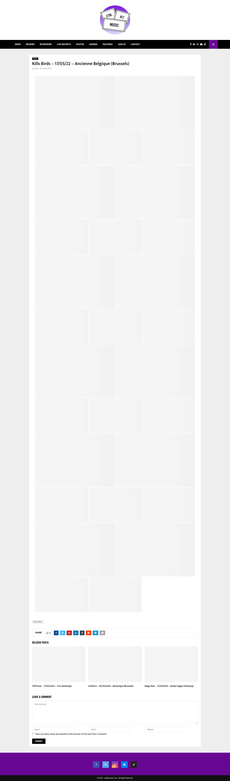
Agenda (93, 44)
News (18, 44)
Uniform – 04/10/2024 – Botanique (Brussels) (110, 686)
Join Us (122, 44)
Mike (36, 69)
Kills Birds (38, 622)
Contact (135, 44)
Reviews (30, 44)
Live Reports (64, 44)
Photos (80, 44)
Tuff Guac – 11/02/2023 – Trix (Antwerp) (52, 686)
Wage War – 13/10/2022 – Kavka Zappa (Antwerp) (169, 686)
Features (108, 44)
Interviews (46, 44)
